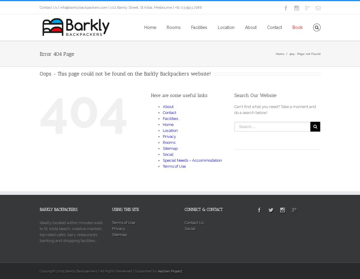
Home (150, 27)
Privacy (169, 136)
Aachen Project (170, 271)
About (251, 27)
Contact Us (48, 7)
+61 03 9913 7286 (188, 7)
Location (226, 27)
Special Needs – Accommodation (192, 160)
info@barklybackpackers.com (84, 7)
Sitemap (170, 148)
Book (297, 27)
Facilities (199, 27)
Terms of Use (174, 166)
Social (168, 154)
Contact (274, 27)
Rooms (174, 27)
